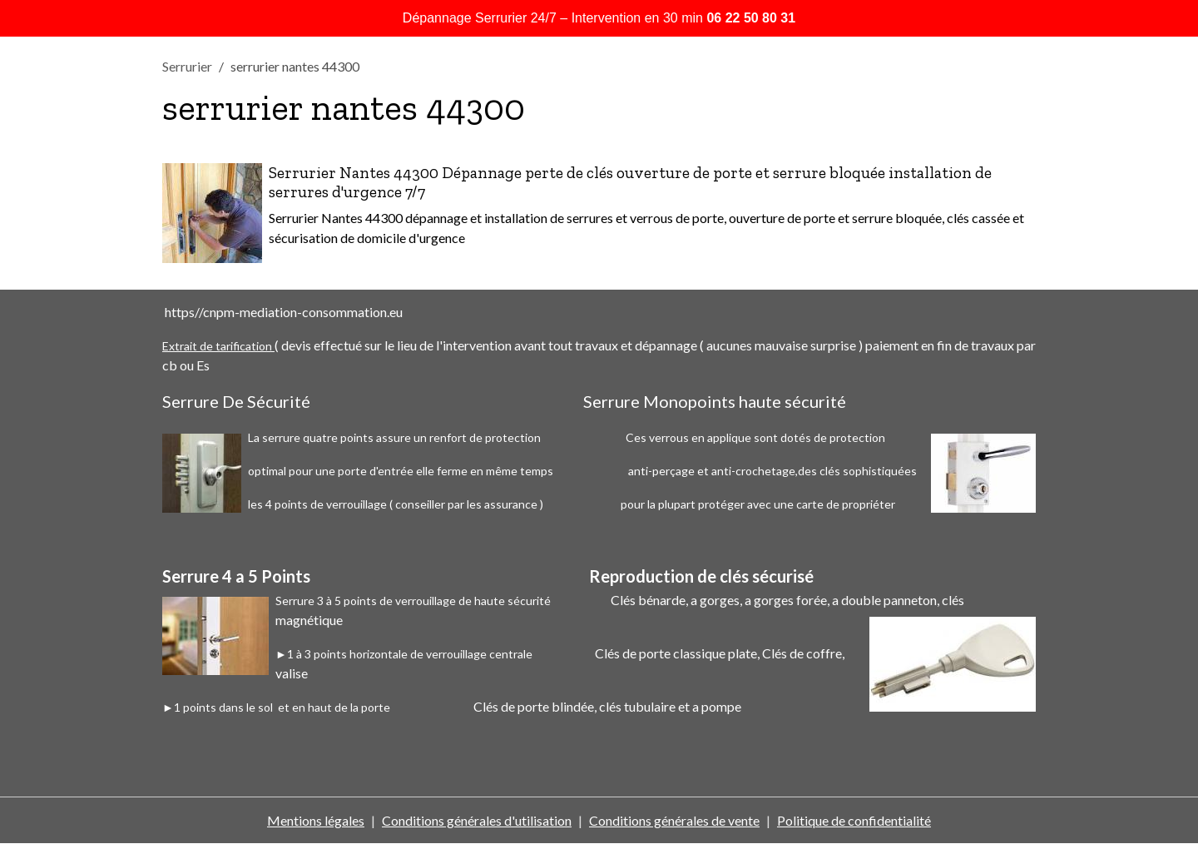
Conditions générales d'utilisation (477, 820)
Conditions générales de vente (674, 820)
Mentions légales (315, 820)
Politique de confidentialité (854, 820)
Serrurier (187, 66)
